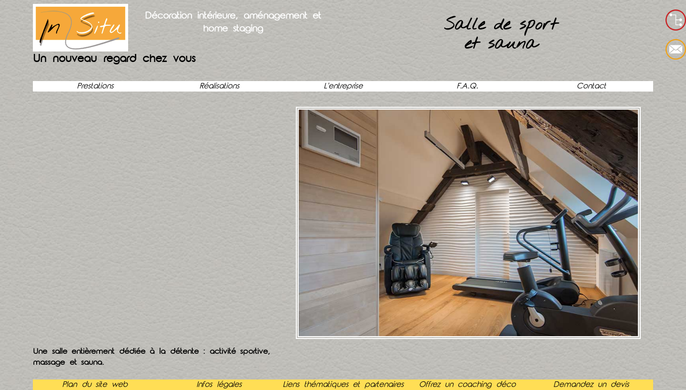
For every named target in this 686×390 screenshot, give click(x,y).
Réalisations (219, 86)
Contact (591, 86)
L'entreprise (343, 86)
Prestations (95, 86)
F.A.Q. (467, 86)
